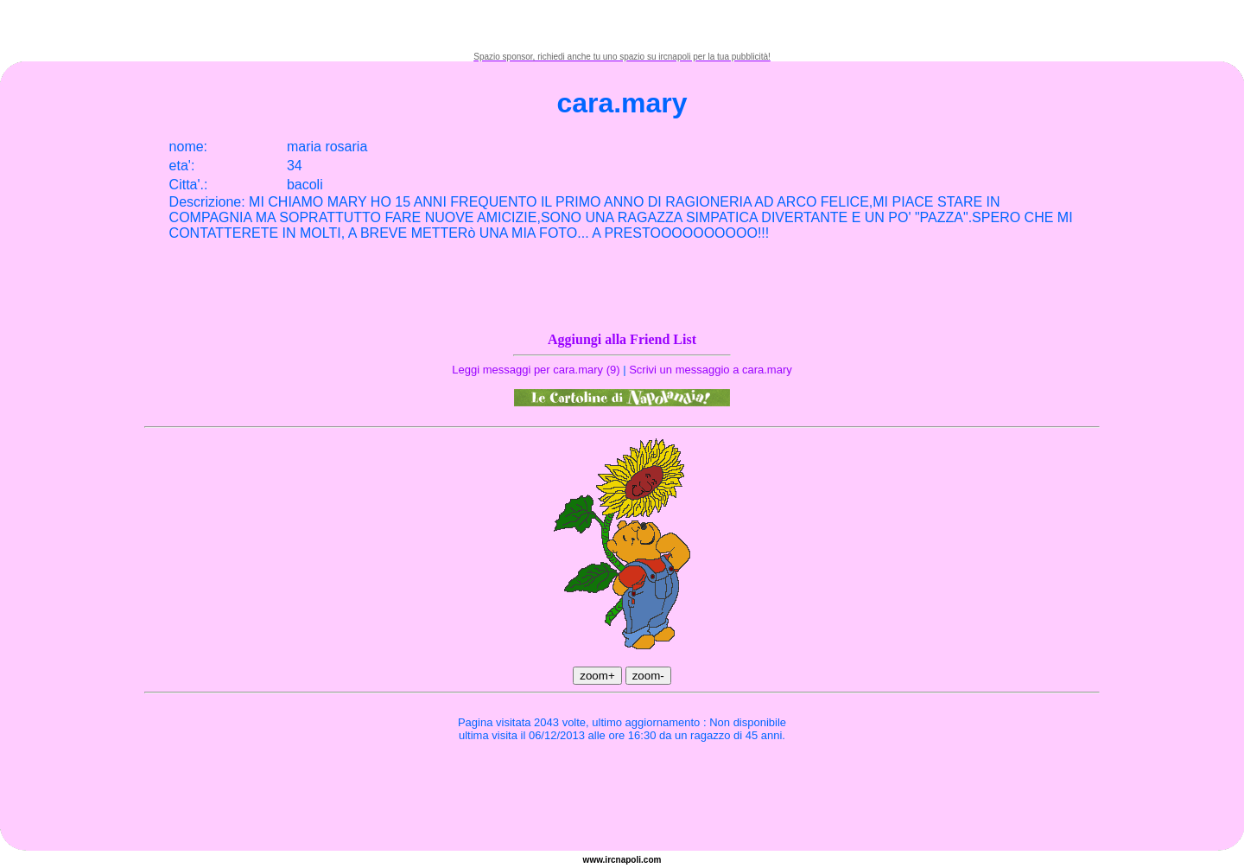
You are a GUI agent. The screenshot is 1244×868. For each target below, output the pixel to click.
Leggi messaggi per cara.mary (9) (535, 369)
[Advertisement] (622, 26)
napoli (628, 860)
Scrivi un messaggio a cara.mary (710, 369)
